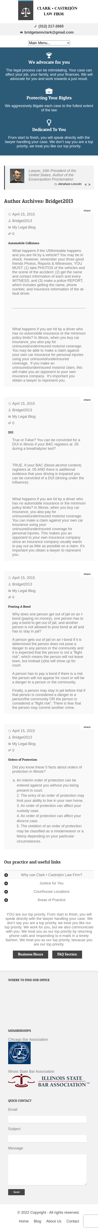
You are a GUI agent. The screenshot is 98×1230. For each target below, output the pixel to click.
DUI (10, 432)
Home (24, 1221)
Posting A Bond (19, 606)
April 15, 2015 (23, 214)
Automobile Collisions (23, 243)
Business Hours (30, 954)
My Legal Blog (24, 227)
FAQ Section (67, 954)
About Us (53, 1221)
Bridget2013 (59, 201)
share (87, 210)
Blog (37, 1221)
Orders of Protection (22, 759)
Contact (73, 1221)
